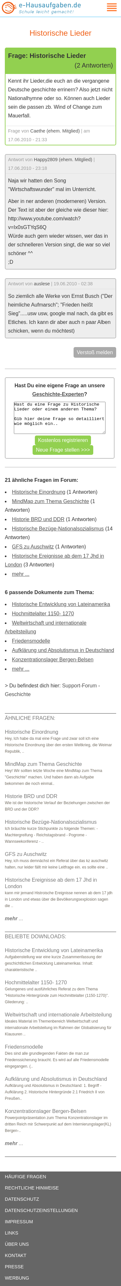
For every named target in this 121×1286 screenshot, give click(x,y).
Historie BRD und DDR (38, 519)
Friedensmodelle (31, 641)
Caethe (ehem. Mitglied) (55, 130)
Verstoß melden (95, 352)
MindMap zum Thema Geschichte (50, 501)
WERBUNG (17, 1278)
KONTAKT (15, 1255)
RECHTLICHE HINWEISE (32, 1187)
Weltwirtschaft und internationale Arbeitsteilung (58, 1014)
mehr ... (20, 574)
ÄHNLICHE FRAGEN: (30, 718)
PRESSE (14, 1266)
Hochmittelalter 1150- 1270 (43, 613)
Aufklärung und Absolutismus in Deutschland (63, 650)
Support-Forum (79, 685)
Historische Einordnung (38, 492)
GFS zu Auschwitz (33, 546)
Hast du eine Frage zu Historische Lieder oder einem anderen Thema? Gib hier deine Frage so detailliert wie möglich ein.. (60, 418)
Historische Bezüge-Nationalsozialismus (58, 528)
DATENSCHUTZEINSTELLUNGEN (41, 1210)
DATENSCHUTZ (22, 1199)
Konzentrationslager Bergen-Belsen (53, 659)
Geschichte (18, 694)
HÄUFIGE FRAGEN (25, 1176)
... (14, 918)
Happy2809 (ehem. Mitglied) (63, 159)
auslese (42, 283)
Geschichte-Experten (58, 394)
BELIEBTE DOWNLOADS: (35, 936)
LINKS (11, 1232)
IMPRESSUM (19, 1221)
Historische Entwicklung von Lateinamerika (61, 604)
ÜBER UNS (17, 1244)
